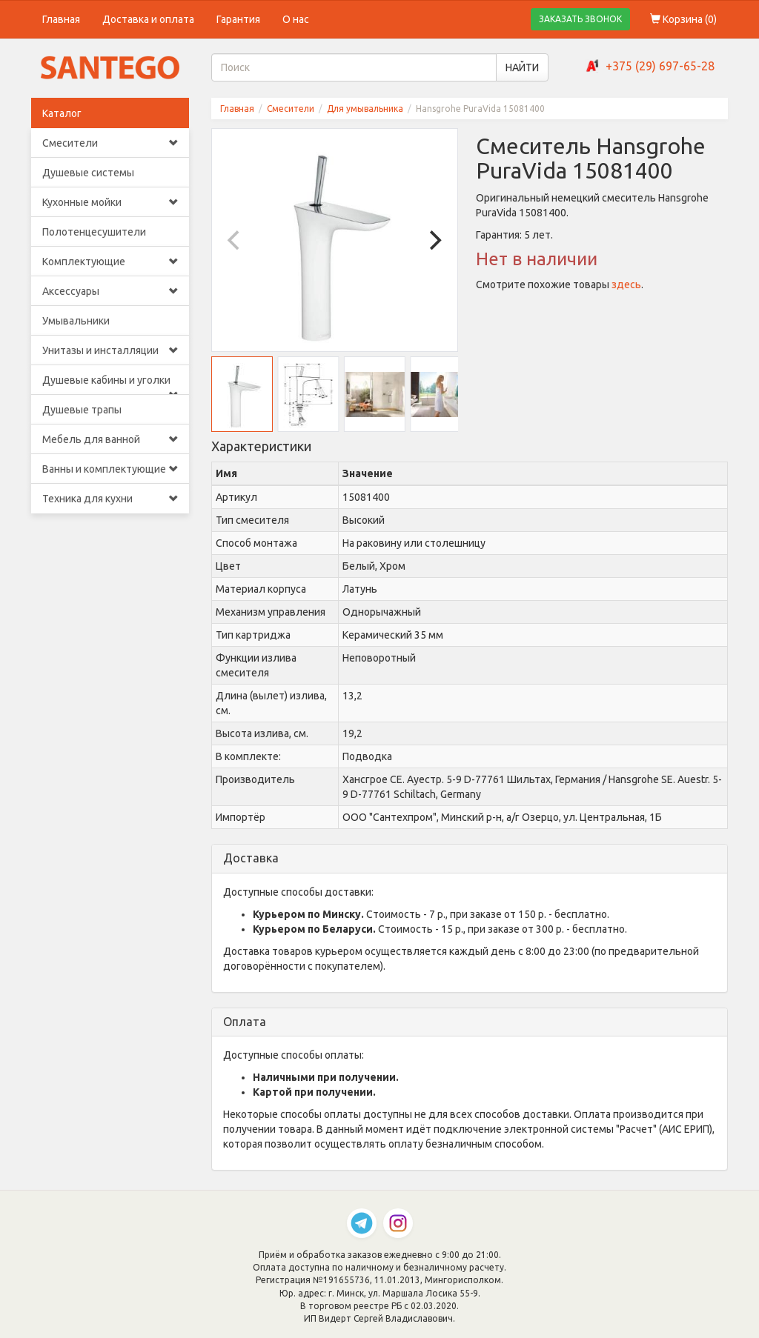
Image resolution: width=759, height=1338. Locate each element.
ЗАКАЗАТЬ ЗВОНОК (580, 19)
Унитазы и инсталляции (110, 350)
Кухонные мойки (110, 202)
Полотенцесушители (94, 232)
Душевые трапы (82, 410)
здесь (626, 284)
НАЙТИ (522, 67)
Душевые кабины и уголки (110, 384)
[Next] (433, 240)
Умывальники (76, 321)
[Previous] (235, 240)
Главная (61, 19)
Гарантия (238, 19)
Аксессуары (110, 291)
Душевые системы (88, 173)
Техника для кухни (110, 498)
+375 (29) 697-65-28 (660, 66)
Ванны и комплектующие (110, 469)
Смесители (110, 143)
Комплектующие (110, 261)
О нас (295, 19)
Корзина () (683, 19)
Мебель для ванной (110, 439)
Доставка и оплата (148, 19)
